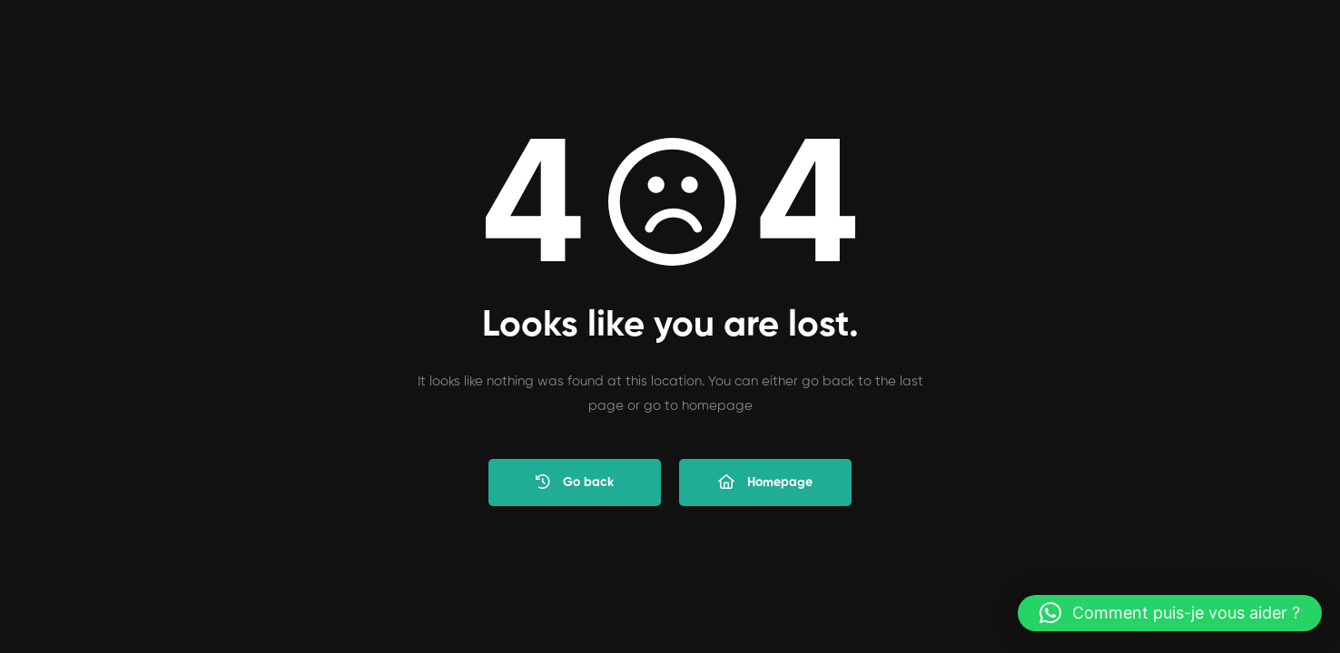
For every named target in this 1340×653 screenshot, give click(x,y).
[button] (1170, 613)
